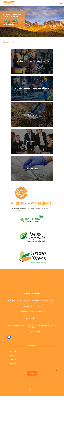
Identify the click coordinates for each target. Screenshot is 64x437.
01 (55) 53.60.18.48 (35, 332)
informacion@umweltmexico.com (34, 311)
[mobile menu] (61, 2)
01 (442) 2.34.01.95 (35, 306)
